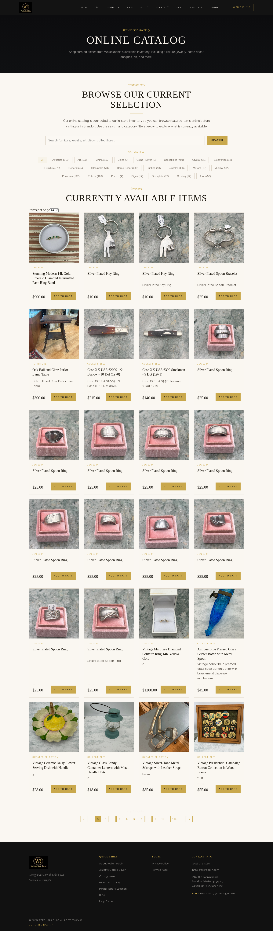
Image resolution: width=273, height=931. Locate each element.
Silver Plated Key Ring (103, 273)
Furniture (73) (52, 168)
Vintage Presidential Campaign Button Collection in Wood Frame (218, 767)
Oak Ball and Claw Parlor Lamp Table (50, 372)
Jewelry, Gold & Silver (112, 869)
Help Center (106, 901)
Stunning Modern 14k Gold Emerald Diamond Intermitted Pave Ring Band (53, 278)
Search (217, 140)
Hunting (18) (154, 168)
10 (163, 819)
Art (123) (83, 159)
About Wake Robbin (111, 863)
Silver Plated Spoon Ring (214, 370)
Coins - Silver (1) (146, 159)
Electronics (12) (223, 159)
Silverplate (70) (160, 176)
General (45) (75, 168)
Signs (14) (137, 176)
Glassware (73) (100, 168)
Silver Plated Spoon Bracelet (217, 273)
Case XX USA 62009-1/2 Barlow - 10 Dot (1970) (105, 372)
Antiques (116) (60, 159)
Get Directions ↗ (41, 924)
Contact (162, 7)
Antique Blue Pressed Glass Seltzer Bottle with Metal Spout (216, 653)
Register (196, 7)
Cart (179, 7)
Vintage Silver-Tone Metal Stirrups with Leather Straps (161, 765)
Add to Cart (63, 296)
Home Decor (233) (127, 168)
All (42, 159)
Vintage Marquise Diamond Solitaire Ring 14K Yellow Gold (161, 653)
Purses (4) (117, 176)
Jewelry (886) (177, 168)
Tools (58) (205, 176)
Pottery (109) (95, 176)
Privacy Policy (160, 863)
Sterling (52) (184, 176)
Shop (84, 7)
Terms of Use (160, 869)
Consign (113, 7)
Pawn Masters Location (113, 888)
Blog (129, 7)
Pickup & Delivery (110, 882)
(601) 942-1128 (241, 7)
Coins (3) (123, 159)
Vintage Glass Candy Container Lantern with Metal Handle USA (108, 767)
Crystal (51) (199, 159)
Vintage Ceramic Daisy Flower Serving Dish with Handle (53, 765)
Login (214, 7)
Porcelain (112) (71, 176)
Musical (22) (222, 168)
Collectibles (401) (174, 159)
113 (174, 819)
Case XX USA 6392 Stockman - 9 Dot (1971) (163, 372)
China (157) (102, 159)
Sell (97, 7)
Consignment (107, 876)
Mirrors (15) (199, 168)
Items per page (39, 210)
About (144, 7)
